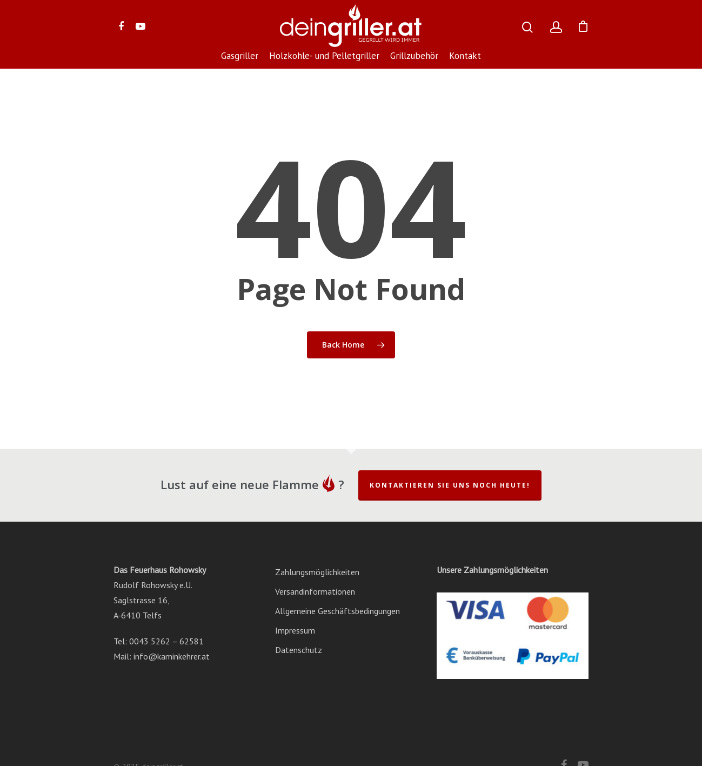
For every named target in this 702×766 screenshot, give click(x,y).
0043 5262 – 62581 (166, 641)
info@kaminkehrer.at (171, 656)
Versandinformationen (315, 591)
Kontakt (465, 56)
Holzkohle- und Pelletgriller (324, 56)
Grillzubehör (414, 56)
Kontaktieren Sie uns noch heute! (450, 485)
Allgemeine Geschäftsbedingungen (337, 610)
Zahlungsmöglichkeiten (317, 572)
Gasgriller (239, 56)
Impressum (295, 630)
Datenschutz (298, 649)
